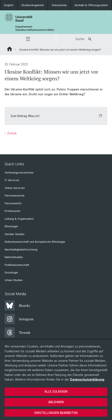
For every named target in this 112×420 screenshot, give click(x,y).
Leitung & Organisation (19, 218)
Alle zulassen (56, 391)
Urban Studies (14, 280)
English (8, 5)
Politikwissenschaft (17, 265)
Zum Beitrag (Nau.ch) (56, 116)
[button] (28, 39)
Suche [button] (84, 39)
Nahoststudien (14, 257)
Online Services (15, 188)
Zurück (11, 133)
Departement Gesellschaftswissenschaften (34, 28)
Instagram (19, 319)
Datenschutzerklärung (87, 379)
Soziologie (11, 272)
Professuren (12, 211)
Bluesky (17, 305)
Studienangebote (32, 5)
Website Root (9, 49)
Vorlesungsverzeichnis (19, 172)
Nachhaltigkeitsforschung (21, 249)
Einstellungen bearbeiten (56, 413)
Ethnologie (11, 226)
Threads (17, 332)
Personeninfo (13, 203)
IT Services (12, 180)
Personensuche (15, 195)
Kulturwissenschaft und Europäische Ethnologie (35, 241)
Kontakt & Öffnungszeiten (91, 5)
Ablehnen (56, 402)
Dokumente (59, 5)
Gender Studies (15, 234)
